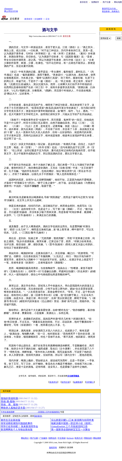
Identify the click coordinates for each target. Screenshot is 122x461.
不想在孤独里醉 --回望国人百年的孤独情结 (30, 412)
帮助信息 (88, 438)
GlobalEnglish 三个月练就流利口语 (69, 426)
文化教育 (38, 19)
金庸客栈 (78, 382)
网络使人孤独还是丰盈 (13, 407)
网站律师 (97, 438)
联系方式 (79, 438)
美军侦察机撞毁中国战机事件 (17, 423)
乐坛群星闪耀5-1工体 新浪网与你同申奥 (72, 420)
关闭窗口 (90, 382)
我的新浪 (38, 416)
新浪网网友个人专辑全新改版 (17, 429)
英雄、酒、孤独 (9, 404)
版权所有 (53, 447)
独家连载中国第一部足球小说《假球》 (72, 423)
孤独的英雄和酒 (9, 398)
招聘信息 (52, 438)
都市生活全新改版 (10, 420)
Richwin (70, 438)
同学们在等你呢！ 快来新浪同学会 (19, 426)
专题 (62, 412)
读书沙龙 (65, 382)
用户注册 (106, 2)
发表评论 (53, 382)
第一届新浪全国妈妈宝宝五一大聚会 (70, 429)
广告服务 (43, 438)
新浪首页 (84, 2)
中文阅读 (62, 438)
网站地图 (118, 2)
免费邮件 (95, 2)
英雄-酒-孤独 (8, 401)
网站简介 (25, 438)
